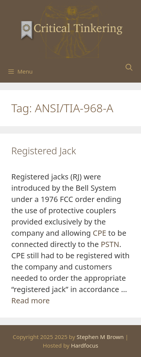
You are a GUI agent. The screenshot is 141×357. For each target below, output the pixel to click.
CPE (99, 233)
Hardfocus (85, 345)
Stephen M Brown (100, 336)
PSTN (110, 244)
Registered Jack (43, 150)
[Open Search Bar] (129, 67)
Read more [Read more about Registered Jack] (30, 300)
